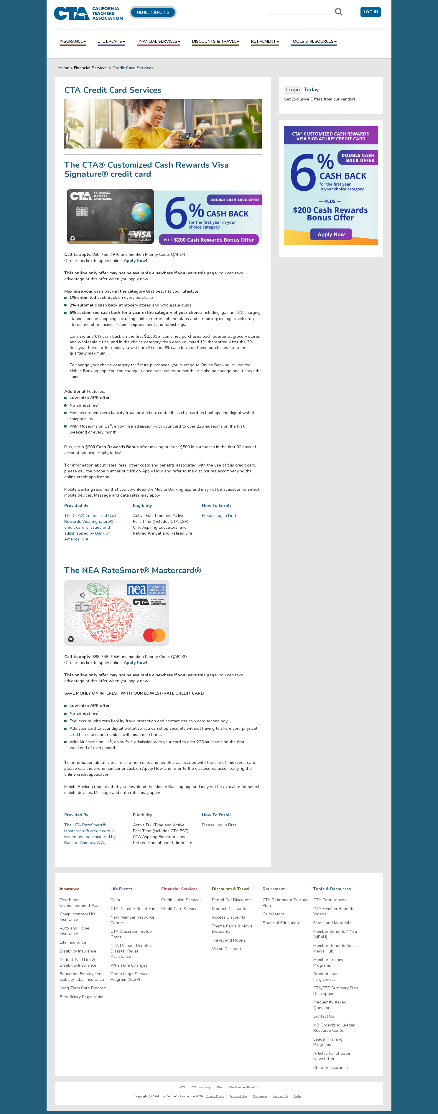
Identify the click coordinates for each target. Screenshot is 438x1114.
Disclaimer (260, 1096)
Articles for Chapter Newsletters (331, 1056)
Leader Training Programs (328, 1042)
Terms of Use (238, 1096)
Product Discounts (229, 909)
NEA (219, 1087)
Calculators (273, 914)
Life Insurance (73, 942)
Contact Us (323, 1016)
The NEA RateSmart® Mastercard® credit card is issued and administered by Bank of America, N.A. (90, 834)
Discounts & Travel (215, 41)
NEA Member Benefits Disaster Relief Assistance (131, 951)
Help (297, 1096)
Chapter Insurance (330, 1067)
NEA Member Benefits (243, 1087)
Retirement (265, 41)
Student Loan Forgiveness (326, 976)
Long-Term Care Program (83, 988)
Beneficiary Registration (82, 997)
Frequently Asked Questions (329, 1005)
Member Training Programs (329, 962)
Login (293, 89)
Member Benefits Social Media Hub (335, 948)
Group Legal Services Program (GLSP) (131, 976)
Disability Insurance (78, 951)
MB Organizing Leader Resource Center (334, 1028)
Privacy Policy (215, 1096)
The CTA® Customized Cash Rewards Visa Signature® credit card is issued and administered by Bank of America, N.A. (91, 527)
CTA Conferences (329, 900)
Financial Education (281, 923)
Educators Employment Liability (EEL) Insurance (82, 976)
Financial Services (158, 41)
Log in (371, 12)
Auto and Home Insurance (74, 931)
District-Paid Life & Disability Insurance (78, 962)
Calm (115, 900)
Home (63, 68)
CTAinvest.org (200, 1087)
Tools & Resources (314, 41)
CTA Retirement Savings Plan (285, 902)
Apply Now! (135, 662)
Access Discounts (228, 917)
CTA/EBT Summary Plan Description (335, 991)
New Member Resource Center (132, 920)
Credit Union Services (181, 900)
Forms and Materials (332, 923)
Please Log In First (219, 515)
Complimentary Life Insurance (78, 917)
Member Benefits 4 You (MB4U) (335, 934)
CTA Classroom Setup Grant (131, 934)
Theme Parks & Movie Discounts (232, 929)
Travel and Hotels (229, 940)
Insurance (73, 41)
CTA (182, 1087)
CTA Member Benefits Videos (333, 911)
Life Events (111, 41)
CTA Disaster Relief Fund (134, 909)
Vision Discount (226, 949)
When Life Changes (129, 965)
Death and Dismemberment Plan (80, 902)
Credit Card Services (180, 909)
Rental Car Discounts (232, 900)
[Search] (339, 11)
